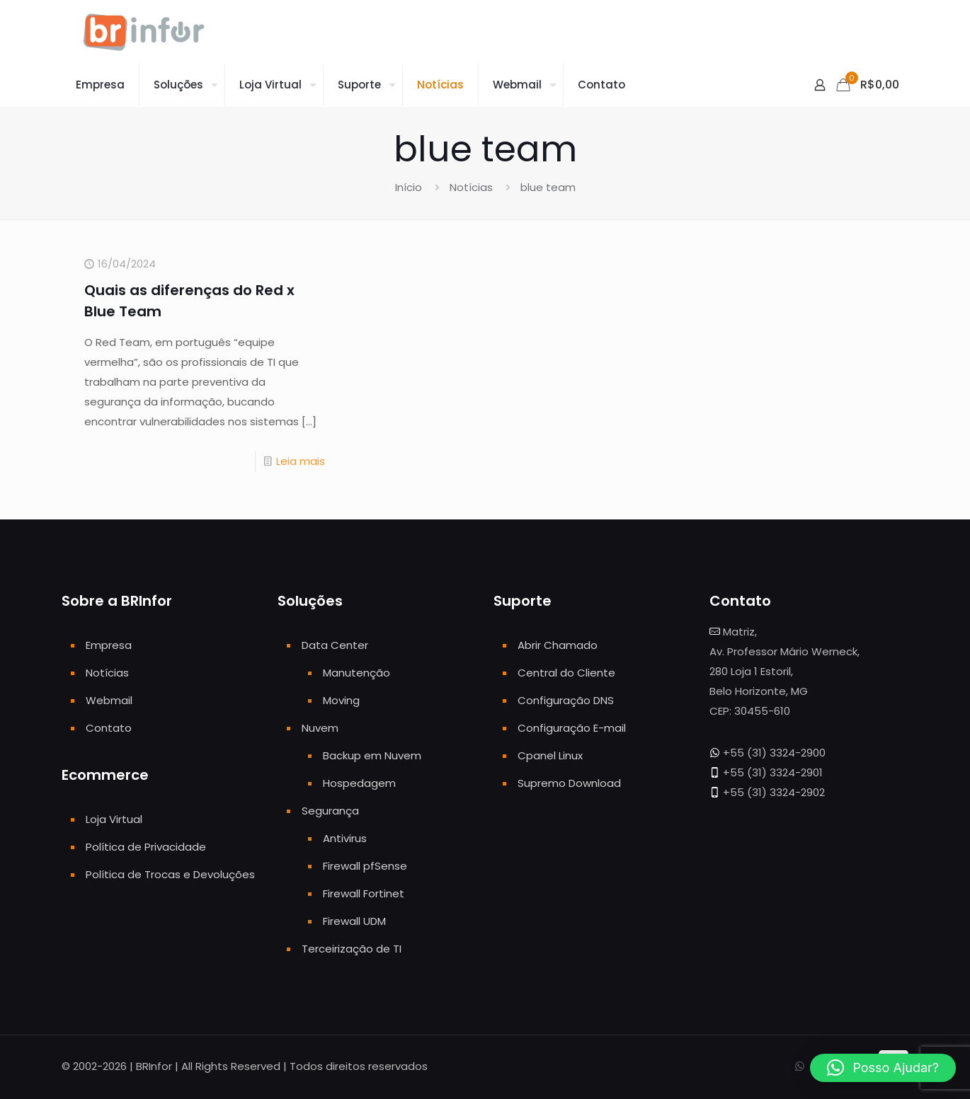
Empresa (109, 645)
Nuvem (320, 727)
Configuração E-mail (572, 727)
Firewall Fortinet (363, 893)
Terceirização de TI (351, 948)
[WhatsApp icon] (799, 1066)
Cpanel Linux (550, 755)
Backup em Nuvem (372, 755)
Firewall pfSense (365, 865)
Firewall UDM (354, 921)
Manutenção (356, 672)
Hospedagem (359, 783)
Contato (109, 727)
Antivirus (345, 838)
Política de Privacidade (146, 846)
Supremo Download (569, 783)
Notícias (471, 187)
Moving (341, 700)
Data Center (335, 645)
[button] (883, 1068)
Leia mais (300, 461)
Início (408, 187)
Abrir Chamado (558, 645)
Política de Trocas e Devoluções (170, 874)
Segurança (330, 810)
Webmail (109, 700)
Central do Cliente (566, 672)
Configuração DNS (566, 700)
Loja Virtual (114, 819)
